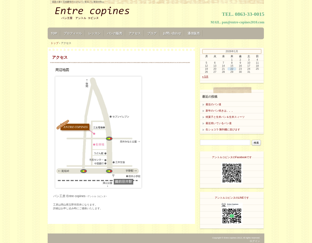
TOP (54, 33)
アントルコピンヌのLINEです (232, 197)
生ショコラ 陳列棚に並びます (223, 129)
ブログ (151, 33)
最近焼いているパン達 (219, 123)
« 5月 (205, 76)
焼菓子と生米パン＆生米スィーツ (225, 116)
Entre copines (100, 13)
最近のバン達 (213, 104)
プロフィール (73, 33)
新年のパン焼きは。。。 (220, 110)
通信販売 (194, 33)
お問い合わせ (172, 33)
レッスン (94, 33)
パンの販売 (114, 33)
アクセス (135, 33)
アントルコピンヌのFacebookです (232, 157)
